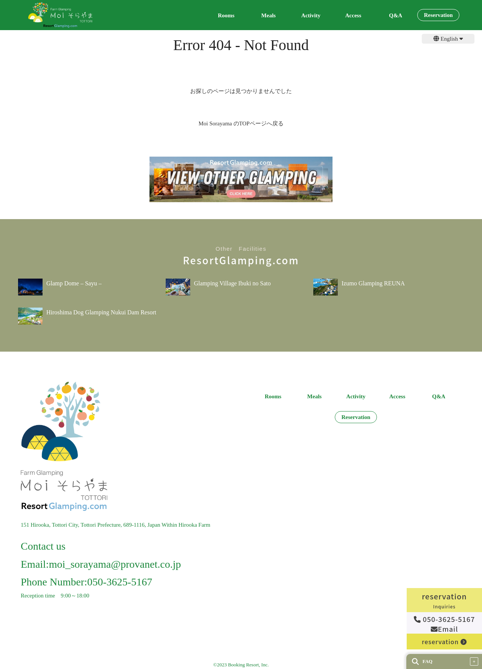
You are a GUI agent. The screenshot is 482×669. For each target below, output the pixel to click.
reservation (444, 641)
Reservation (438, 15)
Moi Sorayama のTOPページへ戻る (241, 123)
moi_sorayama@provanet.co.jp (115, 564)
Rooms (226, 15)
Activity (310, 15)
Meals (268, 15)
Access (353, 15)
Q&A (395, 15)
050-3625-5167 (444, 619)
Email (444, 629)
